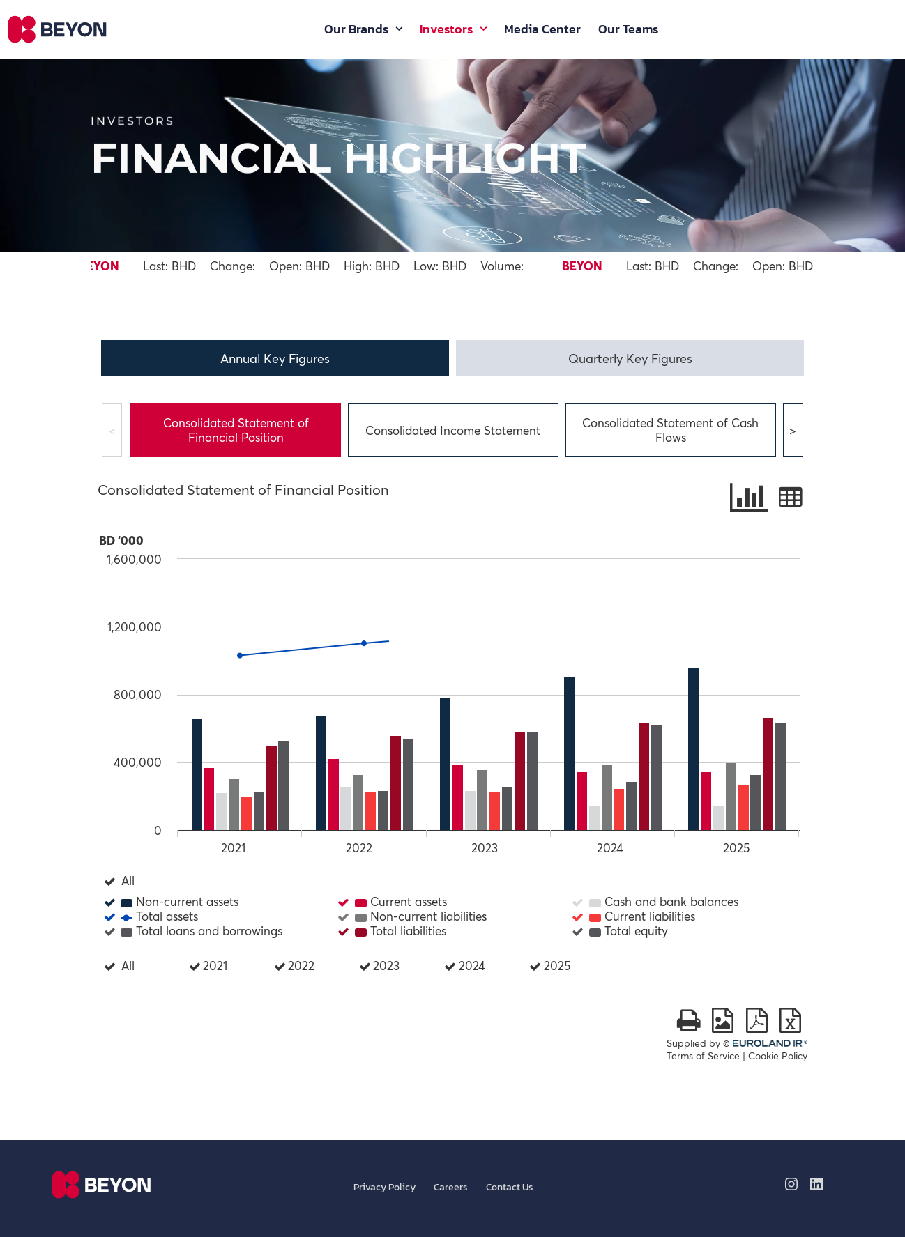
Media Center (542, 31)
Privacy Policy (384, 1187)
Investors (446, 31)
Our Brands (356, 31)
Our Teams (628, 31)
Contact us (509, 1187)
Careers (451, 1187)
